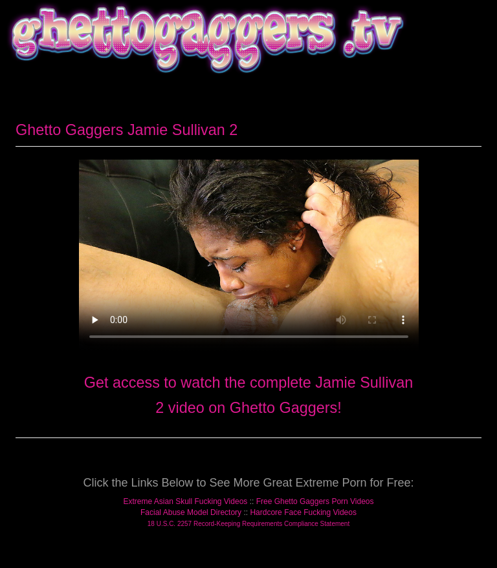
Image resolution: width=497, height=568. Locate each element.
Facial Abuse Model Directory (190, 512)
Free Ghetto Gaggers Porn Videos (315, 501)
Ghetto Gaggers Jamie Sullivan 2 (126, 129)
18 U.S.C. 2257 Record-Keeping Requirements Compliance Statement (248, 523)
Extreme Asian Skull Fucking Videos (185, 501)
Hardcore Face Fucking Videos (303, 512)
